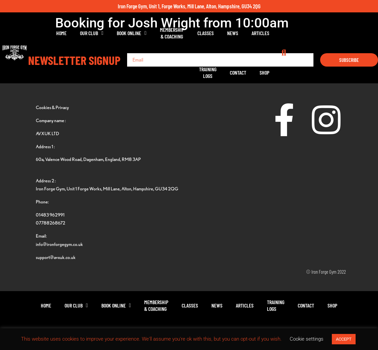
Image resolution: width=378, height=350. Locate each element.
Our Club (91, 33)
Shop (348, 33)
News (232, 33)
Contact (321, 33)
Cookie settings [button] (306, 339)
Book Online (131, 33)
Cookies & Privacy (52, 107)
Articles (260, 33)
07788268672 (50, 223)
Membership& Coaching (172, 32)
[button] (371, 33)
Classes (205, 33)
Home (61, 33)
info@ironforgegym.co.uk (59, 244)
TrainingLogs (291, 32)
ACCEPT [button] (344, 339)
